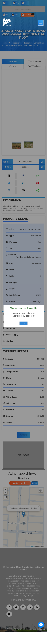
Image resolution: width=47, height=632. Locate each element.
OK (23, 323)
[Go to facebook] (41, 625)
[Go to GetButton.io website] (41, 629)
